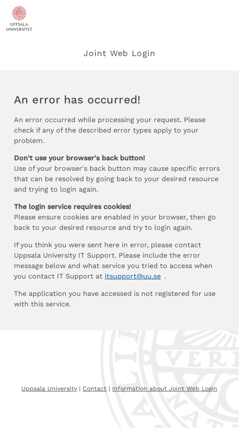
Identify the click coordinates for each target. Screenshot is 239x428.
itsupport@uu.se (133, 276)
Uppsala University (49, 388)
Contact (94, 388)
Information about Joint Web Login (164, 388)
